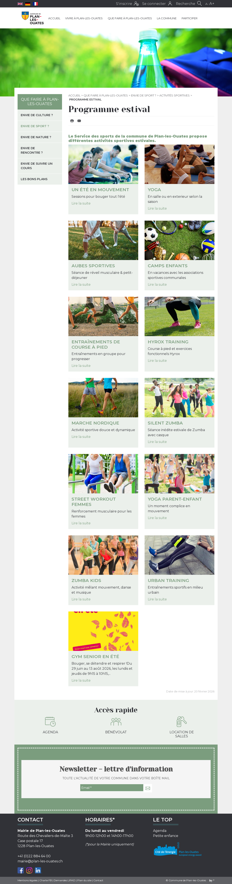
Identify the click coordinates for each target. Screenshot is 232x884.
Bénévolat (116, 725)
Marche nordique (95, 423)
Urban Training (168, 580)
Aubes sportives (93, 265)
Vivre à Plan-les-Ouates (84, 18)
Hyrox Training (168, 341)
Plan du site (84, 880)
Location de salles (182, 727)
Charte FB (45, 880)
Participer (189, 18)
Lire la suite (81, 203)
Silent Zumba (165, 423)
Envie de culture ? (37, 115)
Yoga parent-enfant (175, 499)
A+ (211, 3)
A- (207, 4)
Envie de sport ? (143, 95)
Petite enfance (165, 836)
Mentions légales (27, 880)
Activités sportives (174, 95)
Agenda (50, 725)
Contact (98, 880)
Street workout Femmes (94, 501)
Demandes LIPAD (64, 880)
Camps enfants (168, 265)
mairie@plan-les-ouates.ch (40, 861)
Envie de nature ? (36, 137)
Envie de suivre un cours (36, 166)
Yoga (154, 189)
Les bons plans (34, 179)
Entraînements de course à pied (96, 344)
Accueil (54, 18)
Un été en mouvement (100, 189)
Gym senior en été (95, 656)
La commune (167, 18)
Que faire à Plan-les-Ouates (130, 18)
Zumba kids (86, 580)
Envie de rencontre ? (32, 150)
